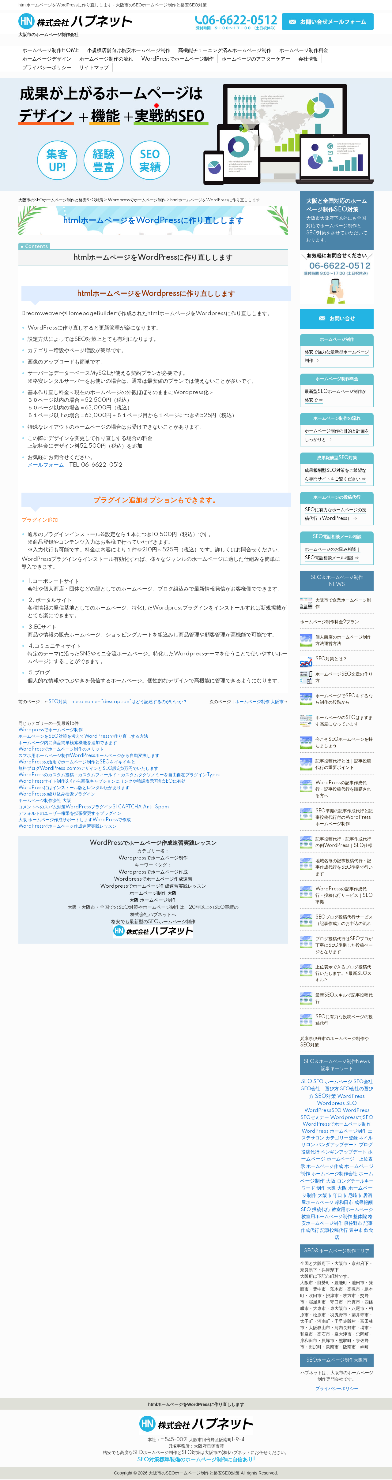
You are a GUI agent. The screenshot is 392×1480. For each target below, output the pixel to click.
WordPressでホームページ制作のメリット (61, 749)
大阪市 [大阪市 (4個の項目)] (325, 1195)
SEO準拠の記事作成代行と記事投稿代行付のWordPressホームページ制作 (344, 817)
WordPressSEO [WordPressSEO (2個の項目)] (322, 1110)
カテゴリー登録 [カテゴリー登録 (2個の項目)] (342, 1138)
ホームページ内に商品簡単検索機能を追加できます (67, 742)
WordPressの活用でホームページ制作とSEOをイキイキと (76, 762)
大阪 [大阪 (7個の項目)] (331, 1188)
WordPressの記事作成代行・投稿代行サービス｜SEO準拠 (344, 895)
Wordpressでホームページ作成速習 (153, 879)
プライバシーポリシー (336, 1388)
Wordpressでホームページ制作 (137, 200)
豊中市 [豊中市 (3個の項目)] (356, 1230)
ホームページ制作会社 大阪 (44, 800)
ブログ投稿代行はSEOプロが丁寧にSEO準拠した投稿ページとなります (344, 945)
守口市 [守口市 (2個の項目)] (340, 1195)
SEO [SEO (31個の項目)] (306, 1081)
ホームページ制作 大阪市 (259, 701)
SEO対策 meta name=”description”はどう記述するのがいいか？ (117, 701)
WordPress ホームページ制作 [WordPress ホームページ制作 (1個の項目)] (334, 1131)
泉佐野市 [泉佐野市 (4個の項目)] (353, 1223)
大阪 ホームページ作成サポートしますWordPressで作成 (74, 820)
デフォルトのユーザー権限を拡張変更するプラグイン (69, 813)
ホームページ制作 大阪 (153, 893)
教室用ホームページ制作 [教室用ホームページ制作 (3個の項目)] (326, 1216)
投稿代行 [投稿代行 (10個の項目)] (321, 1209)
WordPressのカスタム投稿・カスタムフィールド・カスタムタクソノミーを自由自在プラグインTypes (119, 775)
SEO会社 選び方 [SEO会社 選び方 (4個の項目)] (320, 1088)
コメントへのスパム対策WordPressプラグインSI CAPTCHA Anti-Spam (93, 807)
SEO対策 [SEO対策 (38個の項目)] (325, 1096)
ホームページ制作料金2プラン (329, 622)
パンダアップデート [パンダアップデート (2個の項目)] (337, 1144)
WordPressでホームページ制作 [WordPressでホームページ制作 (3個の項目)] (337, 1124)
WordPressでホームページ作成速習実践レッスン (67, 826)
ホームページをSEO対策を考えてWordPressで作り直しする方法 (83, 736)
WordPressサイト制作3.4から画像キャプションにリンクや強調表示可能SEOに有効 (102, 781)
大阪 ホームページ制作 (153, 900)
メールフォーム (46, 465)
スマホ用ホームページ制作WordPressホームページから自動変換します (89, 755)
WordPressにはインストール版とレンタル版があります (74, 787)
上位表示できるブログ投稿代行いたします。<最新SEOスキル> (343, 973)
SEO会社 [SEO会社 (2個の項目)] (363, 1081)
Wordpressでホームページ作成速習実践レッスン (153, 886)
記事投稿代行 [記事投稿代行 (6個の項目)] (334, 1230)
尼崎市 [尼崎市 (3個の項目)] (355, 1195)
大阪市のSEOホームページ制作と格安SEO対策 (60, 200)
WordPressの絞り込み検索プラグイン (56, 794)
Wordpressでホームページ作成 (153, 872)
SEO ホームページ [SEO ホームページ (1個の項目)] (332, 1081)
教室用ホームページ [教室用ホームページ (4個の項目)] (352, 1209)
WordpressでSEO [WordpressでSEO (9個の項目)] (351, 1117)
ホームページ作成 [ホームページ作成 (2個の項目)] (324, 1166)
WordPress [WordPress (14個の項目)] (351, 1096)
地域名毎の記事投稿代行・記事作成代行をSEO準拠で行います (344, 867)
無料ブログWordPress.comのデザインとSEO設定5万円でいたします (88, 768)
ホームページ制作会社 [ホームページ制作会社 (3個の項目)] (334, 1173)
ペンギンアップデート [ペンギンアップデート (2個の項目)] (344, 1152)
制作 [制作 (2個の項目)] (321, 1188)
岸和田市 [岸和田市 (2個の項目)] (344, 1202)
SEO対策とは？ (331, 659)
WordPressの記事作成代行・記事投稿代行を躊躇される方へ (343, 789)
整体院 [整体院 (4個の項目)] (360, 1216)
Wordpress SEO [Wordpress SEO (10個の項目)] (337, 1103)
